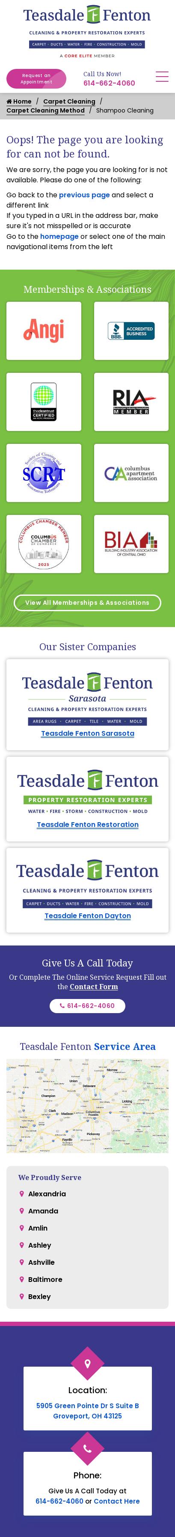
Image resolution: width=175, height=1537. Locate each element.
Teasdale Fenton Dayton (87, 916)
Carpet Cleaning (69, 101)
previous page (84, 195)
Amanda (43, 1211)
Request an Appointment (43, 79)
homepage (59, 236)
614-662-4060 (109, 83)
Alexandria (47, 1194)
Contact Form (94, 986)
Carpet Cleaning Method (45, 110)
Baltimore (45, 1279)
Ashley (39, 1245)
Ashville (41, 1262)
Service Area (125, 1046)
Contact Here (117, 1501)
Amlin (37, 1228)
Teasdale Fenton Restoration (88, 824)
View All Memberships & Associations (87, 602)
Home (19, 101)
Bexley (39, 1297)
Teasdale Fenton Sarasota (87, 733)
